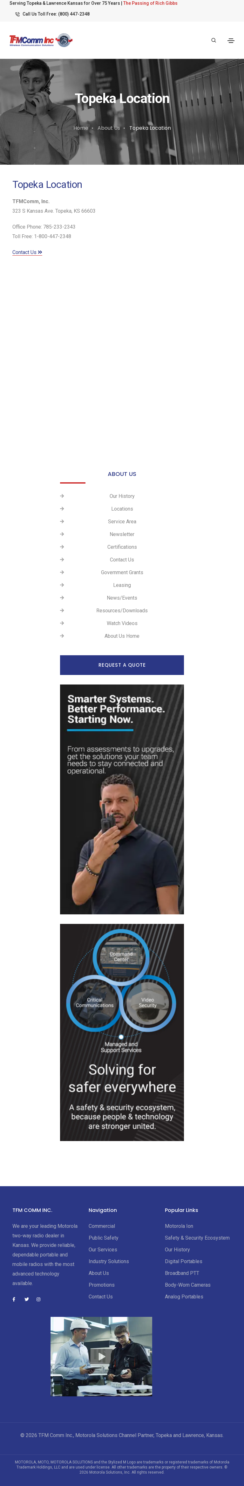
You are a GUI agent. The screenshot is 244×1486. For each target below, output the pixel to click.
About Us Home (122, 636)
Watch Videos (122, 623)
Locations (122, 509)
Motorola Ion (179, 1226)
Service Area (122, 522)
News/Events (122, 598)
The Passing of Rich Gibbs (150, 3)
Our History (122, 496)
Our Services (103, 1250)
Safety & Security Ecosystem (197, 1238)
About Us (109, 128)
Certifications (122, 547)
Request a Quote (122, 665)
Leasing (122, 585)
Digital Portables (183, 1261)
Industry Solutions (109, 1261)
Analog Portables (184, 1297)
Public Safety (104, 1238)
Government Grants (122, 572)
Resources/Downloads (122, 611)
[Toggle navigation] (230, 40)
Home (80, 128)
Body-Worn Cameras (188, 1285)
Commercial (102, 1226)
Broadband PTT (182, 1273)
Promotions (102, 1285)
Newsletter (122, 534)
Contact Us (27, 252)
